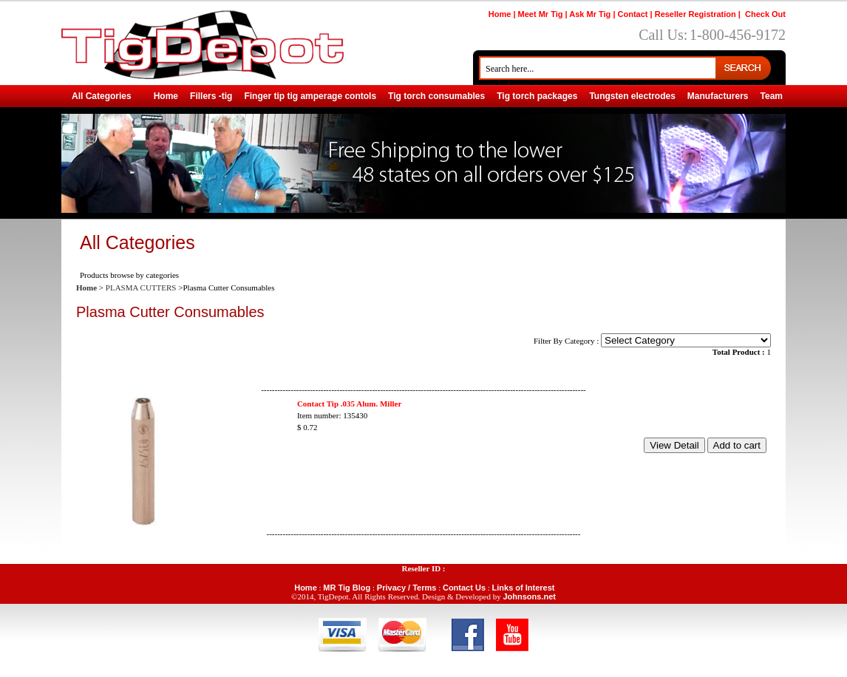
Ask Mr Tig (589, 14)
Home (500, 14)
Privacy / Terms (407, 587)
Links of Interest (523, 587)
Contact (633, 14)
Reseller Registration (695, 14)
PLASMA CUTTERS (141, 287)
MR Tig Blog (346, 587)
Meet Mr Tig (540, 14)
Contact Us (464, 587)
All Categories (102, 96)
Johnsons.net (529, 596)
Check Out (765, 14)
